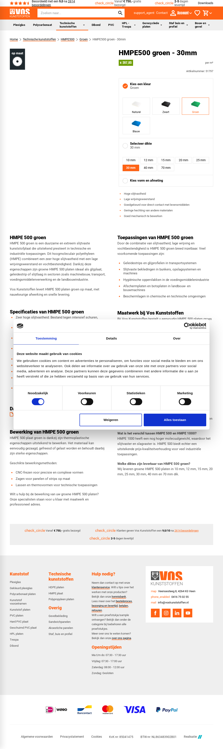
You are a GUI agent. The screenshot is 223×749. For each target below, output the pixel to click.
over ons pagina (121, 638)
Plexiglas (19, 25)
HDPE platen (56, 587)
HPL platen (16, 633)
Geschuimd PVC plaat (23, 627)
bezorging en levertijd (105, 605)
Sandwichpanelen (60, 621)
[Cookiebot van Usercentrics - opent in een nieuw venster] (187, 326)
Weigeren (110, 420)
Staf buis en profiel (178, 25)
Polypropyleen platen (61, 599)
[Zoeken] (72, 13)
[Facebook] (155, 613)
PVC (111, 25)
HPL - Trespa (128, 25)
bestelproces (124, 601)
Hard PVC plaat (19, 621)
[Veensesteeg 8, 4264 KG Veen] (173, 591)
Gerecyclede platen (152, 25)
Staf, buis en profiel (60, 634)
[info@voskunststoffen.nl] (170, 602)
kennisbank (119, 596)
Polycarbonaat (42, 25)
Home (14, 39)
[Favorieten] (197, 13)
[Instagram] (166, 613)
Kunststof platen (20, 609)
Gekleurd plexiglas (21, 588)
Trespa (14, 639)
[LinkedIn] (177, 613)
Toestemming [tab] (46, 338)
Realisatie (193, 737)
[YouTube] (188, 613)
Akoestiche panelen (61, 628)
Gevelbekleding (58, 616)
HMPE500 (68, 39)
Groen (83, 39)
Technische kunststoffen (72, 25)
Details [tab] (111, 338)
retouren (97, 610)
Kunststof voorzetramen (18, 601)
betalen (123, 605)
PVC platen (16, 615)
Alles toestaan (175, 420)
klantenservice (101, 587)
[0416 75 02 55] (170, 597)
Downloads (205, 3)
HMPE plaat (56, 593)
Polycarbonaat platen (23, 594)
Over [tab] (177, 338)
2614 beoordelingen (186, 530)
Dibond (96, 25)
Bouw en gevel (202, 25)
